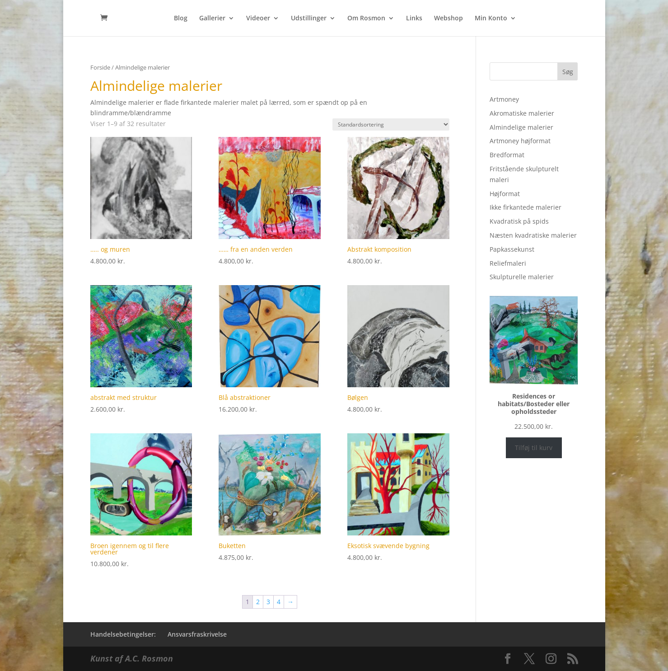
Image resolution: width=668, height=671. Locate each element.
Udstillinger (309, 18)
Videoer (258, 18)
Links (414, 18)
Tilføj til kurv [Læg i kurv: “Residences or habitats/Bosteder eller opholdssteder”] (533, 447)
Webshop (448, 18)
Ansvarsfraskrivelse (197, 634)
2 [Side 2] (258, 601)
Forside (100, 67)
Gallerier (212, 18)
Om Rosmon (366, 18)
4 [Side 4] (278, 601)
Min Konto (491, 18)
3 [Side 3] (268, 601)
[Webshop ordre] (390, 124)
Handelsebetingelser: (123, 634)
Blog (180, 18)
